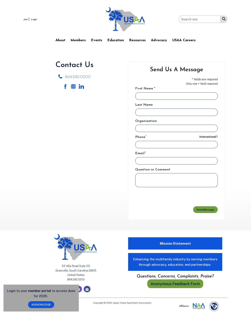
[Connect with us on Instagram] (74, 86)
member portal (39, 291)
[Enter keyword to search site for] (200, 19)
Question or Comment (152, 169)
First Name (144, 88)
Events (96, 40)
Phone (140, 137)
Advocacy (159, 40)
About (60, 40)
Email (139, 153)
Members (78, 40)
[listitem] (27, 19)
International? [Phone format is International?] (208, 136)
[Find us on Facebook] (66, 86)
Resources (137, 40)
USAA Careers (184, 40)
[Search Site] (223, 19)
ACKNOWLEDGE (41, 304)
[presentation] (161, 197)
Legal (155, 303)
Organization (146, 121)
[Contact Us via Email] (87, 289)
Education (115, 40)
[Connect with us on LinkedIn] (82, 86)
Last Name (144, 105)
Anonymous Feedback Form (175, 283)
